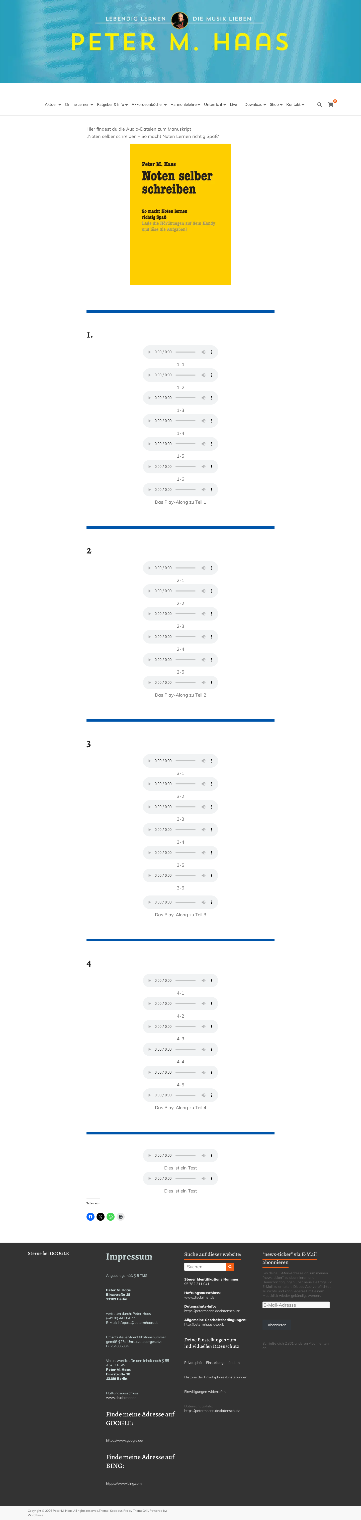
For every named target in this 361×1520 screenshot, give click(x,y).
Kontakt (293, 104)
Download (253, 104)
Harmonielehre (183, 104)
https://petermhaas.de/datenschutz (212, 1311)
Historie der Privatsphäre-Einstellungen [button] (215, 1377)
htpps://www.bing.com (124, 1483)
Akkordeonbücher (147, 104)
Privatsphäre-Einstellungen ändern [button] (212, 1362)
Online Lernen (77, 104)
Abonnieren (277, 1325)
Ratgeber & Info (110, 104)
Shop (274, 104)
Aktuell (51, 104)
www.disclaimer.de (121, 1397)
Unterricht (213, 104)
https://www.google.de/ (124, 1440)
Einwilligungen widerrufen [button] (205, 1391)
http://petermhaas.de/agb (204, 1324)
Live (233, 104)
